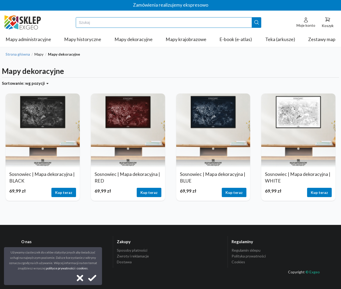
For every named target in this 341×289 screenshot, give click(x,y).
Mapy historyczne (82, 39)
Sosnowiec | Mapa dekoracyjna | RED (127, 177)
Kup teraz (63, 192)
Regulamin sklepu (246, 250)
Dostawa (124, 262)
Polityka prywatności (249, 256)
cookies (82, 268)
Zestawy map (321, 39)
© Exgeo (312, 272)
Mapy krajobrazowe (186, 39)
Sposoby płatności (132, 250)
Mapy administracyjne (28, 39)
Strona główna (18, 54)
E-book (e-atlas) (235, 39)
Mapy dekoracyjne (133, 39)
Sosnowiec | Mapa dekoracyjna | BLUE (212, 177)
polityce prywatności (60, 268)
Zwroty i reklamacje (133, 256)
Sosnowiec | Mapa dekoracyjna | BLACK (42, 177)
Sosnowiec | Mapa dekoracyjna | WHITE (297, 177)
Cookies (238, 262)
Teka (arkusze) (280, 39)
